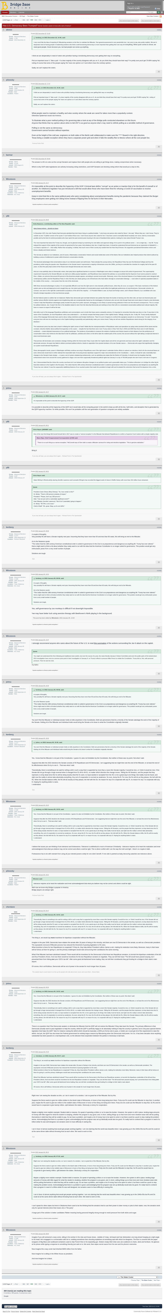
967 (28, 20)
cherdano (10, 907)
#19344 (159, 179)
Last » (48, 20)
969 (36, 20)
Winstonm (10, 179)
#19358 (159, 1048)
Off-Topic (22, 16)
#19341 (159, 30)
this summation (100, 643)
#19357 (159, 983)
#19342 (159, 80)
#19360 (159, 1230)
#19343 (159, 155)
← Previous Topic (135, 1280)
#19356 (159, 907)
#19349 (159, 527)
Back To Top (6, 1311)
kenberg (10, 527)
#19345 (159, 216)
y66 (7, 216)
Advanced (161, 12)
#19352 (159, 682)
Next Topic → (157, 1280)
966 (24, 20)
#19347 (159, 422)
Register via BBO (134, 8)
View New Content (152, 16)
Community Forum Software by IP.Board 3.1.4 (147, 1311)
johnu (8, 388)
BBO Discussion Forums (9, 16)
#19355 (159, 871)
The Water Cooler (32, 16)
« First (16, 20)
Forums (5, 12)
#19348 (159, 467)
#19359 (159, 1148)
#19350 (159, 570)
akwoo (9, 30)
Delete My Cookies (25, 1311)
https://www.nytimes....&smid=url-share (46, 228)
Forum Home (15, 1311)
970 (40, 20)
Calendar (21, 12)
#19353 (159, 734)
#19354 (159, 801)
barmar (9, 155)
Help (157, 9)
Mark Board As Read (38, 1311)
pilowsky (10, 80)
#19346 (159, 388)
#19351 (159, 636)
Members (13, 12)
